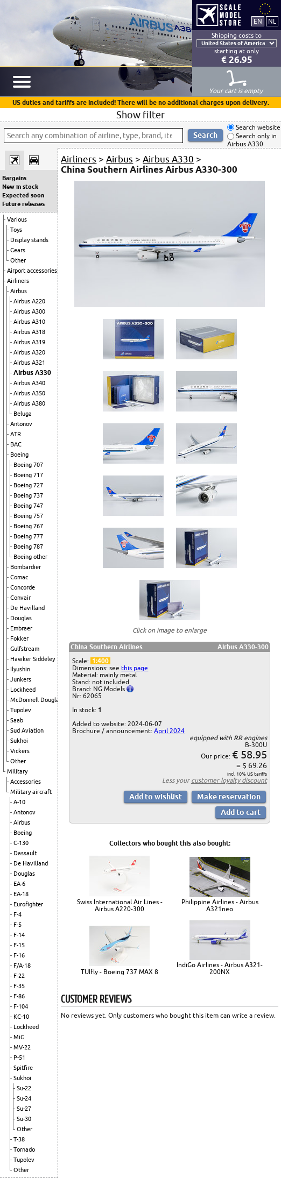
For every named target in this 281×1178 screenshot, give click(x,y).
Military (17, 771)
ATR (15, 434)
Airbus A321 (29, 362)
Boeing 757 (28, 516)
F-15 (19, 945)
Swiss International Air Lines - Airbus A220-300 (120, 905)
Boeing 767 (28, 526)
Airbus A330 (32, 372)
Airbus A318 (29, 332)
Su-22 (24, 1088)
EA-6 (19, 884)
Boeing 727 (28, 485)
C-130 (21, 843)
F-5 (17, 924)
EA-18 (21, 894)
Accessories (25, 781)
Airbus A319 (29, 342)
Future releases (23, 204)
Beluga (22, 413)
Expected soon (23, 195)
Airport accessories (32, 270)
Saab (16, 720)
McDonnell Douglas (36, 700)
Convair (20, 597)
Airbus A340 (29, 383)
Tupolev (20, 710)
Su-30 (24, 1119)
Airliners (18, 281)
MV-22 (22, 1047)
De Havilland (27, 608)
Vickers (20, 751)
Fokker (19, 638)
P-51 (19, 1057)
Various (17, 219)
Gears (17, 250)
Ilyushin (20, 669)
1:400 (100, 660)
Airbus (18, 291)
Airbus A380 (29, 403)
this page (134, 667)
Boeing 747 (28, 505)
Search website (257, 127)
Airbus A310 (29, 321)
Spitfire (23, 1068)
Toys (16, 229)
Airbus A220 (29, 301)
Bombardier (25, 567)
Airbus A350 (29, 393)
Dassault (25, 853)
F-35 (19, 986)
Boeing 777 (28, 536)
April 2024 (169, 730)
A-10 (19, 802)
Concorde (22, 587)
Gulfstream (24, 648)
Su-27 (24, 1108)
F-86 (19, 996)
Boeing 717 (28, 475)
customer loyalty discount (229, 780)
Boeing (19, 454)
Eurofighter (28, 904)
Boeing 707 (28, 465)
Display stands (29, 240)
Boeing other (30, 556)
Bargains (14, 178)
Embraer (21, 628)
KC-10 (21, 1016)
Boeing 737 (28, 495)
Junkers (20, 679)
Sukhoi (19, 740)
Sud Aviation (27, 730)
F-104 (20, 1006)
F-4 (17, 914)
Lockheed (23, 689)
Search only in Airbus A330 (252, 140)
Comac (19, 577)
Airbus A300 (29, 311)
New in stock (20, 186)
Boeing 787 (28, 546)
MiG (18, 1037)
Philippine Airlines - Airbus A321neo (219, 905)
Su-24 (24, 1098)
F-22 (19, 976)
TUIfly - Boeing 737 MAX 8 (119, 971)
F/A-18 (22, 965)
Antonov (21, 424)
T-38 (19, 1139)
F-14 (19, 935)
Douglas (21, 618)
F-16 (19, 955)
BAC (16, 444)
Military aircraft (31, 792)
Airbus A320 (29, 352)
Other (18, 260)
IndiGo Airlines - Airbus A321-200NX (220, 968)
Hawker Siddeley (32, 659)
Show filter (140, 114)
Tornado (24, 1149)
